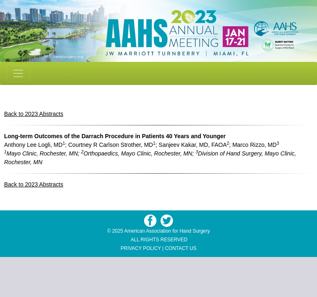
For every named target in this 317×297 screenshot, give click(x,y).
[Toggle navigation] (18, 73)
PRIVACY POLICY (141, 248)
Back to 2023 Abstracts (33, 114)
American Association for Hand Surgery (167, 231)
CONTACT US (180, 248)
